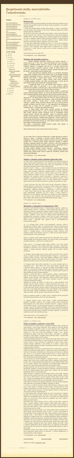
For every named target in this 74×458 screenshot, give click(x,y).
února (10, 90)
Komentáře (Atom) (40, 442)
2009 (9, 94)
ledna (10, 92)
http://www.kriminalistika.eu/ (13, 42)
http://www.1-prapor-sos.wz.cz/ (13, 24)
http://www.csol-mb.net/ (11, 27)
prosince (11, 59)
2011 (9, 55)
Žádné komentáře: (42, 55)
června (11, 65)
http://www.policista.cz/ (11, 48)
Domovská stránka (46, 439)
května (11, 67)
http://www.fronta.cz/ (11, 32)
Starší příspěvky (63, 439)
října (10, 61)
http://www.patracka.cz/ (11, 47)
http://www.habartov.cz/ (11, 34)
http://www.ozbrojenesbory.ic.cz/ (13, 45)
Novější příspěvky (28, 439)
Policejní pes (12, 69)
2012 (9, 53)
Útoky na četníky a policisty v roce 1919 (39, 324)
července (11, 63)
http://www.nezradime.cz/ (12, 43)
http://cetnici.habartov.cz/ (12, 22)
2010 (9, 57)
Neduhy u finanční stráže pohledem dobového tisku (15, 76)
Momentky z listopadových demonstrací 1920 (14, 81)
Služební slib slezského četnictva (36, 59)
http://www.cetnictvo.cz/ (11, 26)
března (11, 88)
